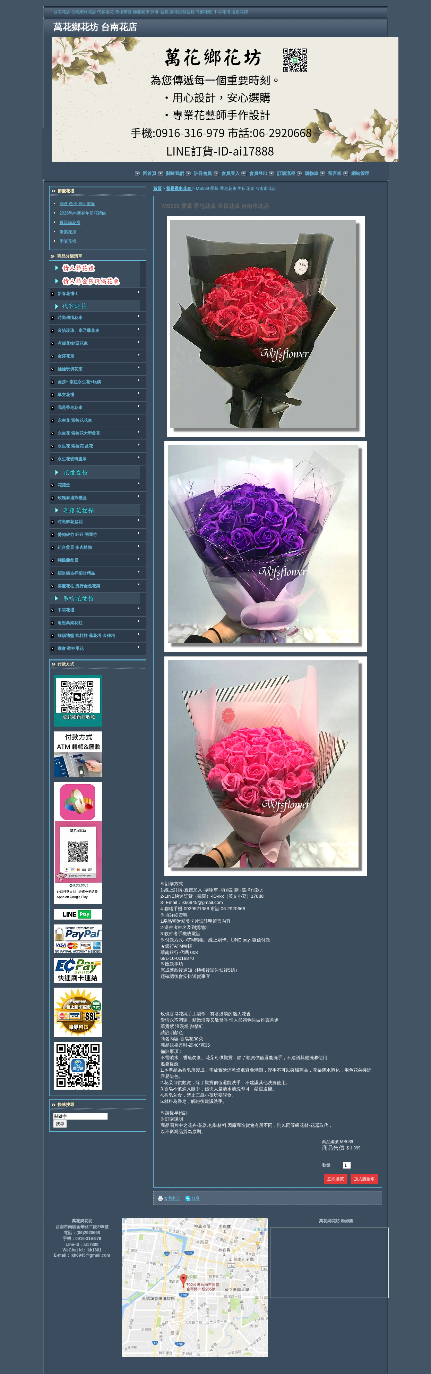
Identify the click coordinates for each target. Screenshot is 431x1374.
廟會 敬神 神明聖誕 (77, 203)
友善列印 (172, 1198)
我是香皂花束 (179, 188)
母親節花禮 (70, 222)
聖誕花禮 (68, 241)
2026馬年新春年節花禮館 (83, 213)
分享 (195, 1198)
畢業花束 (68, 231)
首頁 (157, 188)
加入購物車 (364, 1178)
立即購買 (335, 1178)
